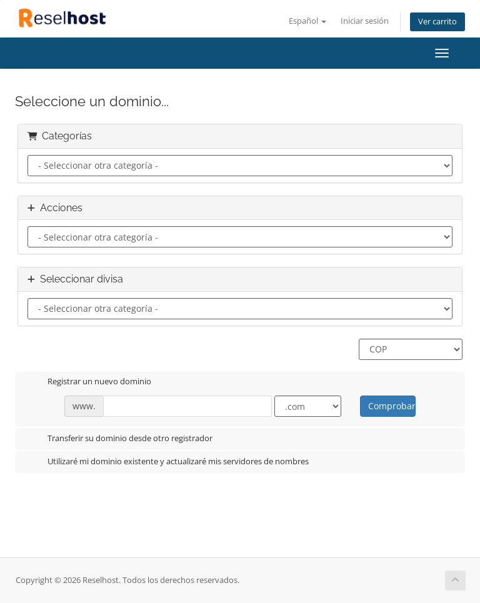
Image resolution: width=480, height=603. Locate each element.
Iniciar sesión (365, 21)
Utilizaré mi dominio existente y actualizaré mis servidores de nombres (168, 462)
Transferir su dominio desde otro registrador (120, 439)
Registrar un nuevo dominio (89, 382)
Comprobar (391, 406)
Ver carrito (437, 21)
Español (307, 21)
